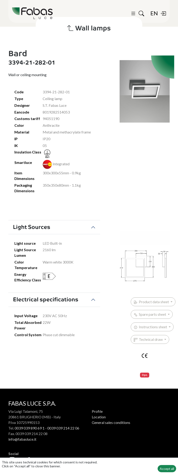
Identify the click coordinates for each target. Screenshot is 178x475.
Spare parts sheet (150, 314)
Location (99, 417)
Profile (97, 411)
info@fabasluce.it (22, 439)
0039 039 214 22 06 (63, 428)
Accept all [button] (167, 469)
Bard (17, 54)
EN (154, 13)
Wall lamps (89, 28)
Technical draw (148, 339)
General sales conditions (111, 422)
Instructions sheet (151, 327)
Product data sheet (152, 301)
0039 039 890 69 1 (29, 428)
